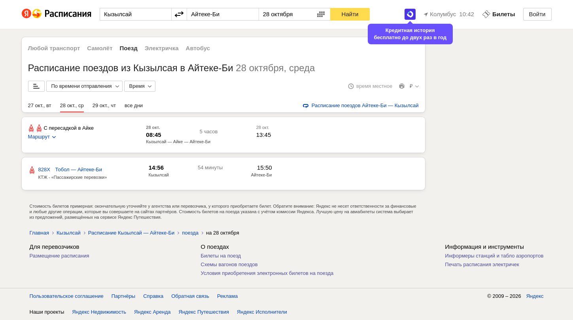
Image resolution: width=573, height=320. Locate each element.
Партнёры (123, 296)
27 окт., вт (39, 105)
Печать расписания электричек (482, 264)
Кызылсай (69, 233)
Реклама (227, 296)
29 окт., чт (104, 105)
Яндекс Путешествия (204, 312)
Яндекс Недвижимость (99, 312)
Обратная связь (190, 296)
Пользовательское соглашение (67, 296)
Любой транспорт (54, 48)
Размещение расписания (59, 256)
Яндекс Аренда (152, 312)
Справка (153, 296)
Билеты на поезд (221, 256)
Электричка (162, 48)
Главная (39, 233)
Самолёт (99, 48)
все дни (134, 105)
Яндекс (535, 296)
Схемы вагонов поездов (229, 264)
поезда (190, 233)
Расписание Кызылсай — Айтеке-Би (131, 233)
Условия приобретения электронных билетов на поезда (267, 273)
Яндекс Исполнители (262, 312)
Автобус (198, 48)
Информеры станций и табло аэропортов (494, 256)
